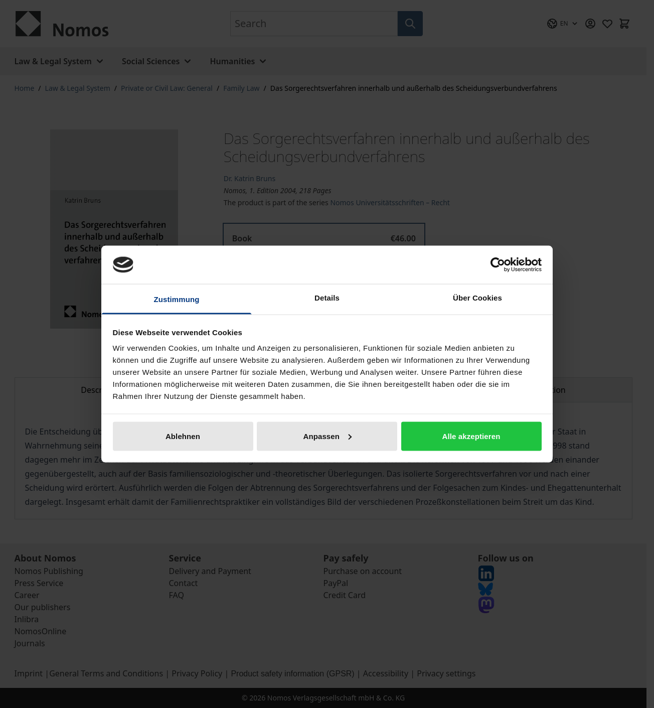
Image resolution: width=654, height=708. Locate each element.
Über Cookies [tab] (477, 298)
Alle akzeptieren (471, 436)
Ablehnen (183, 436)
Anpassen (327, 436)
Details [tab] (327, 298)
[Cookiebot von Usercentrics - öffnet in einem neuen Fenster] (498, 264)
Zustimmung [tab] (177, 299)
